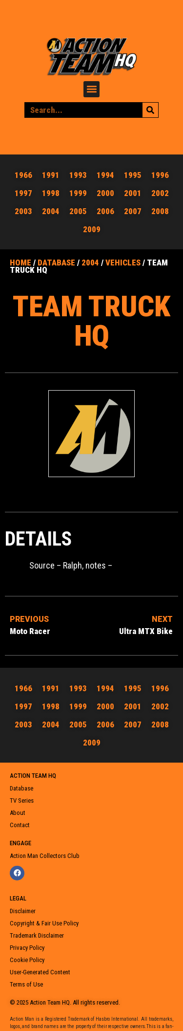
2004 (90, 262)
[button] (91, 89)
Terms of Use (26, 984)
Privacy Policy (27, 947)
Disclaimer (23, 911)
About (17, 812)
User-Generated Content (40, 972)
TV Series (22, 800)
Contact (20, 825)
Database (56, 262)
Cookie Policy (27, 960)
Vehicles (123, 262)
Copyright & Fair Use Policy (44, 923)
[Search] (150, 110)
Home (20, 262)
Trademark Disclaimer (37, 935)
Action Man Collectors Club (45, 855)
